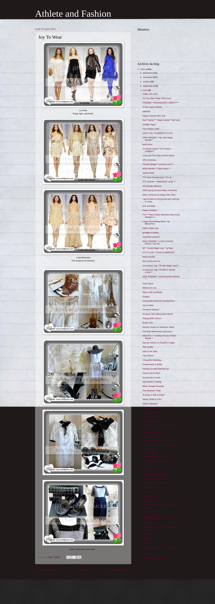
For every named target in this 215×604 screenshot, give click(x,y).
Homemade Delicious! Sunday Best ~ (159, 301)
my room (146, 554)
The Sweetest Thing (152, 390)
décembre (148, 73)
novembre (148, 77)
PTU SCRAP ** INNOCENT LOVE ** (159, 182)
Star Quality (148, 347)
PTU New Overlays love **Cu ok (157, 177)
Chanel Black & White (152, 364)
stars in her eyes (150, 351)
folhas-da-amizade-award (154, 558)
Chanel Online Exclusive (154, 432)
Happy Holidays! (150, 210)
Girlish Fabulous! (150, 404)
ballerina (146, 111)
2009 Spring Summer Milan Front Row (160, 190)
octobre (146, 81)
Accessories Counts (152, 377)
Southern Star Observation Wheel (158, 314)
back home (147, 144)
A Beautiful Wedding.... (153, 360)
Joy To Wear (148, 305)
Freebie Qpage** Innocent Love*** (158, 164)
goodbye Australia (151, 232)
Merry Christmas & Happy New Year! (159, 195)
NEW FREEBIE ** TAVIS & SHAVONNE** (155, 451)
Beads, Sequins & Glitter (154, 408)
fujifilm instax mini (150, 228)
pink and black (149, 206)
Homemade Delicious (152, 186)
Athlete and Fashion (73, 13)
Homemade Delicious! (152, 421)
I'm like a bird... (149, 534)
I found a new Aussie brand (155, 474)
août (145, 90)
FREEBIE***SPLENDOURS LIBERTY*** (161, 103)
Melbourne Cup (149, 288)
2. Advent (147, 492)
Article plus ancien (119, 570)
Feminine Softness (151, 309)
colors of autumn (150, 512)
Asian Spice (148, 283)
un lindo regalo (149, 487)
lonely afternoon (150, 496)
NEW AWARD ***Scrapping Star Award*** (161, 441)
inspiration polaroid (151, 237)
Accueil (82, 570)
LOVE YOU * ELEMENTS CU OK (158, 133)
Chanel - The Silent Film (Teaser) (157, 483)
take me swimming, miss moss (156, 479)
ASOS (145, 538)
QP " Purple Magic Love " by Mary (158, 248)
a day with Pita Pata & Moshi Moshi (158, 155)
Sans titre (147, 543)
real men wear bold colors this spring (159, 445)
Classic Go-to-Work (151, 373)
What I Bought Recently (153, 386)
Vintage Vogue (149, 124)
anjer (50, 557)
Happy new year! (150, 94)
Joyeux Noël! (148, 173)
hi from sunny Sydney (152, 107)
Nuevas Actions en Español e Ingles (159, 342)
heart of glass (149, 500)
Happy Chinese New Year (154, 116)
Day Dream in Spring (152, 382)
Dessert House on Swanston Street (158, 327)
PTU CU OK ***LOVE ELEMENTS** (159, 252)
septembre (148, 86)
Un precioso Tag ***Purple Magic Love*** (161, 265)
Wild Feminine (149, 417)
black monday (149, 257)
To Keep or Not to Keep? (154, 395)
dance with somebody (152, 292)
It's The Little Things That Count (157, 98)
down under (148, 436)
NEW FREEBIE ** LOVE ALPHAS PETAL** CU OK (158, 242)
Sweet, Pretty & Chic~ (152, 399)
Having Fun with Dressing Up (156, 369)
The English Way (150, 456)
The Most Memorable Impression (157, 331)
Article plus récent (46, 570)
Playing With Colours (152, 318)
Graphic (146, 296)
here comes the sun (151, 261)
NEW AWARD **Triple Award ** (157, 168)
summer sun (148, 523)
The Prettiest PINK (151, 129)
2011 (143, 69)
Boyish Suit (148, 322)
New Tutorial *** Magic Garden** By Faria (161, 120)
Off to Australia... (150, 160)
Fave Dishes (148, 355)
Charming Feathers (151, 412)
